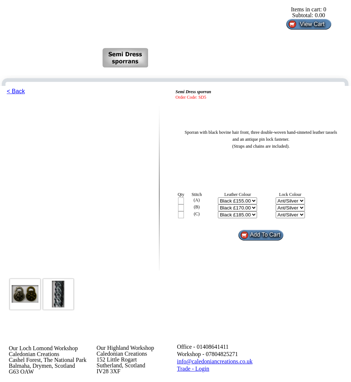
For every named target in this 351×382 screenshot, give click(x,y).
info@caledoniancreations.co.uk (215, 361)
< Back (16, 91)
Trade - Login (193, 369)
